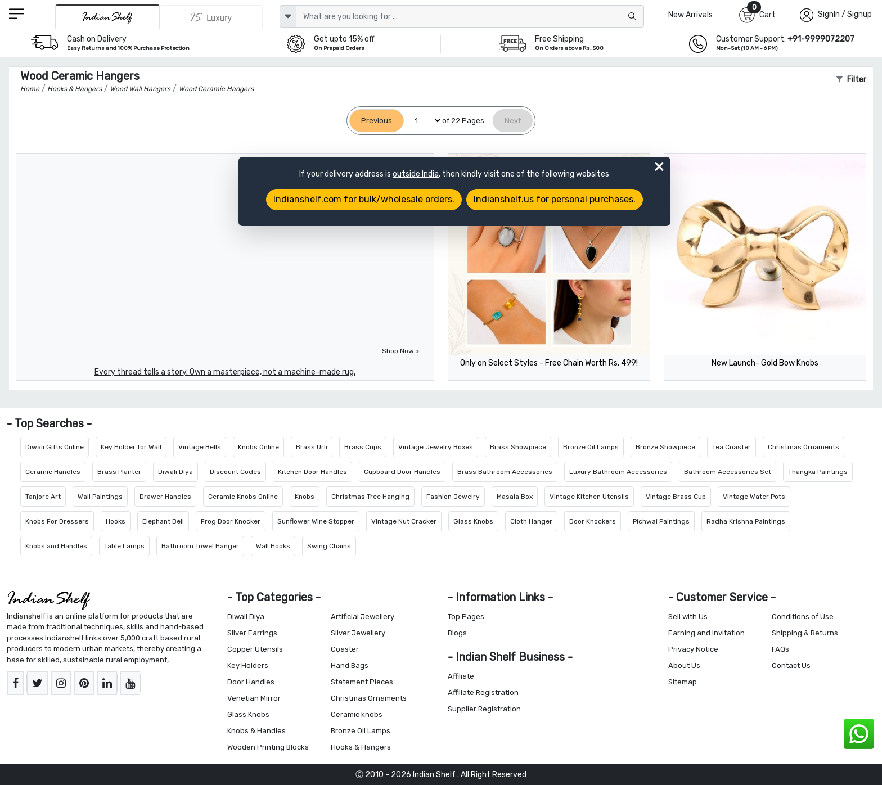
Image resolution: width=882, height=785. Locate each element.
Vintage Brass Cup (676, 496)
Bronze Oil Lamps (591, 447)
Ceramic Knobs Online (243, 496)
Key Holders (247, 665)
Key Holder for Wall (131, 447)
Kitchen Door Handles (312, 472)
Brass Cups (362, 447)
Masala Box (515, 496)
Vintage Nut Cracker (403, 521)
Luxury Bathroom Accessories (618, 472)
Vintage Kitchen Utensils (589, 496)
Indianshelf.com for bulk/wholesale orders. (363, 199)
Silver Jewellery (358, 633)
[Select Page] (423, 120)
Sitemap (682, 682)
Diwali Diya (175, 472)
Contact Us (791, 665)
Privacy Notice (693, 649)
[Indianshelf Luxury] (211, 17)
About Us (684, 665)
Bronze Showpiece (665, 447)
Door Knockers (592, 521)
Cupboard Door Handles (402, 472)
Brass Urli (311, 447)
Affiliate (461, 676)
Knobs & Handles (256, 731)
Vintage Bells (199, 447)
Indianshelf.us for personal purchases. (555, 199)
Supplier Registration (484, 709)
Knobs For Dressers (57, 521)
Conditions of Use (803, 616)
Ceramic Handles (52, 472)
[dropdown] (288, 16)
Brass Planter (119, 472)
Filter (851, 79)
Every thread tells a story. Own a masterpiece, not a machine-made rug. (225, 372)
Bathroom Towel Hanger (200, 546)
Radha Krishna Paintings (745, 521)
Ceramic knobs (356, 714)
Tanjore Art (43, 496)
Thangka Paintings (818, 472)
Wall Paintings (100, 496)
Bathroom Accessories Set (727, 472)
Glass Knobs (473, 521)
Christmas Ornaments (803, 447)
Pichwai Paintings (661, 521)
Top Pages (466, 616)
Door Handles (250, 682)
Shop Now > (400, 351)
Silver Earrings (252, 633)
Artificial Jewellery (362, 616)
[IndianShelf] (107, 17)
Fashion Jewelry (453, 496)
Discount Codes (235, 472)
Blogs (457, 633)
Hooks (115, 521)
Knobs (304, 496)
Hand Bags (349, 665)
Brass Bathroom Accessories (504, 472)
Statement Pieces (362, 682)
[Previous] (376, 120)
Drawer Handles (165, 496)
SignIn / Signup (845, 14)
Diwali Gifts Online (54, 447)
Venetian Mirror (254, 698)
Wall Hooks (273, 546)
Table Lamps (124, 546)
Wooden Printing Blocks (268, 747)
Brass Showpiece (518, 447)
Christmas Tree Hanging (370, 496)
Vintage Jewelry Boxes (435, 447)
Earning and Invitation (706, 633)
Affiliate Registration (483, 692)
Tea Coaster (731, 447)
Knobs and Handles (56, 546)
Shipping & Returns (805, 633)
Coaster (345, 649)
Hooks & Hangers (361, 747)
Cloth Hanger (531, 521)
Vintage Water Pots (754, 496)
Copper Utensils (255, 649)
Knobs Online (258, 447)
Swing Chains (329, 546)
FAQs (780, 649)
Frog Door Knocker (230, 521)
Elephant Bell (163, 521)
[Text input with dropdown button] (470, 16)
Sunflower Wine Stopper (315, 521)
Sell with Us (688, 616)
